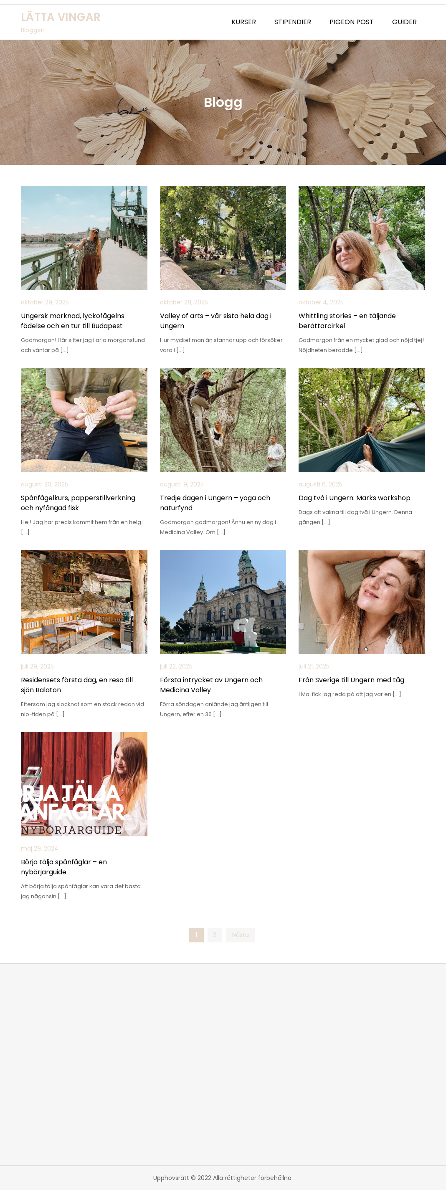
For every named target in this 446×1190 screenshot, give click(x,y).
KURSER (243, 22)
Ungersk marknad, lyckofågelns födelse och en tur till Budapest (72, 321)
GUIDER (404, 22)
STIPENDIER (292, 22)
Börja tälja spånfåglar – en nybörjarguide (64, 867)
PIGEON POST (351, 22)
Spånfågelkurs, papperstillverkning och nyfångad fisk (78, 503)
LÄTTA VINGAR (61, 17)
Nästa (240, 935)
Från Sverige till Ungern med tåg (351, 680)
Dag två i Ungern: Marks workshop (355, 498)
